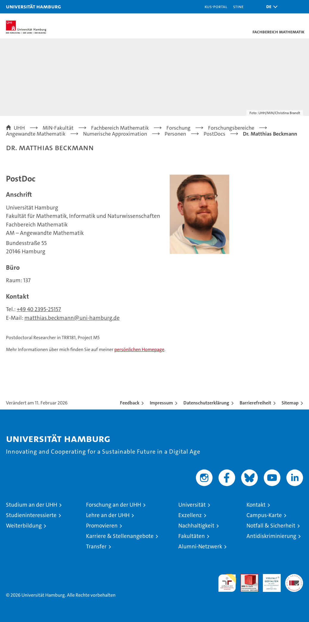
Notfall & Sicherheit (270, 525)
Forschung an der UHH (113, 504)
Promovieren (102, 525)
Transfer (96, 546)
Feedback (129, 403)
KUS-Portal (216, 6)
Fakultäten (191, 536)
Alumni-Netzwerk (200, 546)
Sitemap (290, 403)
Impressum (161, 403)
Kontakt (256, 504)
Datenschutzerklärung (206, 403)
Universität (192, 504)
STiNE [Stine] (238, 6)
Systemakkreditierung (294, 577)
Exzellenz (190, 515)
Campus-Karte (264, 515)
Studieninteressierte (31, 515)
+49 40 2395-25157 (39, 309)
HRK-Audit (268, 580)
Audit (246, 577)
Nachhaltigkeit (196, 525)
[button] (270, 6)
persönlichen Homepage (139, 349)
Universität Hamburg (33, 6)
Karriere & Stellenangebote (120, 536)
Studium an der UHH (31, 504)
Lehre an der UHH (107, 515)
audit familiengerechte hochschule (227, 583)
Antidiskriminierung (271, 536)
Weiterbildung (24, 525)
